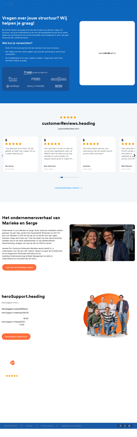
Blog (118, 368)
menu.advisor (99, 4)
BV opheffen (53, 381)
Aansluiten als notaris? (99, 375)
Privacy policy (47, 426)
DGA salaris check (78, 373)
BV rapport (75, 381)
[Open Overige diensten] (40, 4)
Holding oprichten (55, 370)
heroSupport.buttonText (16, 337)
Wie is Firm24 (98, 366)
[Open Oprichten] (23, 4)
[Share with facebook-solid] (120, 426)
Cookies (29, 426)
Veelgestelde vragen (121, 374)
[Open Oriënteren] (73, 4)
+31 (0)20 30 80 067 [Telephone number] (56, 410)
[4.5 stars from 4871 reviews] (25, 376)
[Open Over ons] (87, 4)
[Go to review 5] (68, 177)
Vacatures (97, 370)
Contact (119, 384)
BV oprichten (53, 366)
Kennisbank (120, 379)
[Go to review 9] (76, 177)
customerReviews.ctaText (68, 188)
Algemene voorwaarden (71, 426)
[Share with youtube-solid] (125, 426)
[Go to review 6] (70, 177)
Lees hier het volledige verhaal (19, 267)
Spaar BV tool (76, 377)
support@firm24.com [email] (76, 410)
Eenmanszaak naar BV (55, 375)
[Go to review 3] (64, 177)
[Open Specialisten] (58, 4)
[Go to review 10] (77, 177)
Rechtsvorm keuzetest (75, 367)
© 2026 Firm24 (10, 426)
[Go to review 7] (72, 177)
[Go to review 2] (61, 177)
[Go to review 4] (66, 177)
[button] (56, 361)
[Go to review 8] (74, 177)
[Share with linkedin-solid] (129, 426)
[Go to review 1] (59, 177)
